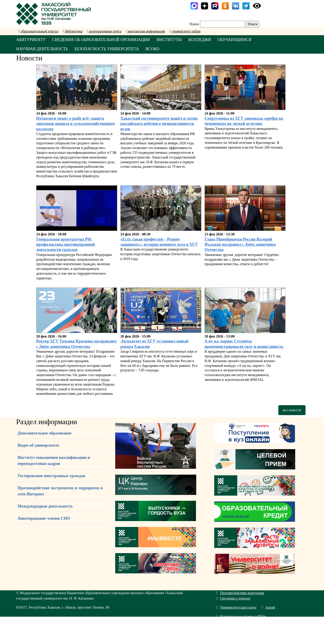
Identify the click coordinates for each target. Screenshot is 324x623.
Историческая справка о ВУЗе (241, 616)
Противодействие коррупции (240, 593)
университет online (184, 31)
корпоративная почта (104, 31)
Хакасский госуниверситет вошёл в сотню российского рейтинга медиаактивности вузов (159, 123)
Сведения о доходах (233, 598)
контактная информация (145, 31)
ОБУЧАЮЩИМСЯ (235, 39)
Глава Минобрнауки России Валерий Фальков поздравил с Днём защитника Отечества (240, 244)
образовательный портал (38, 31)
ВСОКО (153, 49)
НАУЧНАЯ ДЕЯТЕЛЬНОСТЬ (42, 49)
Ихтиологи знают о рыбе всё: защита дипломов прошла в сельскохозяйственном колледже (75, 123)
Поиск (194, 24)
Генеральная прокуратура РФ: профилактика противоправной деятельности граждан (65, 244)
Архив (268, 607)
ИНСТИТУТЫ (169, 39)
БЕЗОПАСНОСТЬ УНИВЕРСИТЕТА (107, 49)
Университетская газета (236, 607)
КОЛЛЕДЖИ (200, 39)
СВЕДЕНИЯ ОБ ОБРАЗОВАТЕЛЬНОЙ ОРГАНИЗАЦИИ (101, 39)
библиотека (72, 31)
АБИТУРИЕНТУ (31, 39)
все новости (292, 410)
